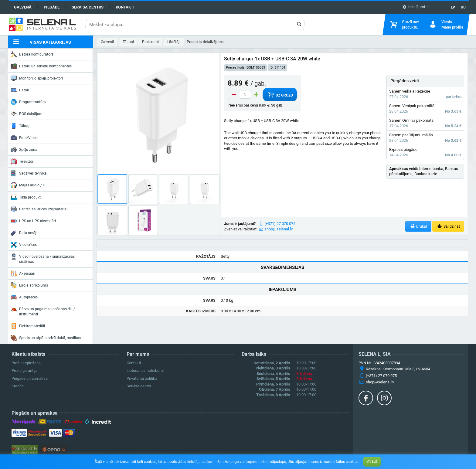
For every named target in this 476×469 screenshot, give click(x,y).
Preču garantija (24, 370)
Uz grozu (280, 94)
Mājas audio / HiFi (30, 185)
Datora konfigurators (32, 54)
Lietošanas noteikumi (145, 370)
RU (463, 7)
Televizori (22, 161)
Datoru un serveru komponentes (41, 66)
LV (453, 7)
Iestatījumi (413, 7)
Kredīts (18, 386)
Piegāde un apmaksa (30, 378)
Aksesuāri (23, 273)
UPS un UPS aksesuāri (33, 221)
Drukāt (418, 226)
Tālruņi (20, 126)
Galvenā (23, 7)
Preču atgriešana (26, 363)
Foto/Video (24, 138)
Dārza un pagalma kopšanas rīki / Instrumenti (43, 311)
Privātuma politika (142, 378)
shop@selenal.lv (278, 229)
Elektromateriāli (28, 326)
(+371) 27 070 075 (279, 223)
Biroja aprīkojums (29, 285)
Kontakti (125, 7)
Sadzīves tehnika (29, 173)
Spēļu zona (24, 150)
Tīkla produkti (26, 197)
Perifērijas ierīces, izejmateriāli (39, 209)
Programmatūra (28, 102)
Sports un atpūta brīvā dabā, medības (46, 338)
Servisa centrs (88, 7)
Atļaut (372, 461)
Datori (20, 90)
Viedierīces (24, 245)
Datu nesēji (24, 233)
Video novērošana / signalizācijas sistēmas (43, 258)
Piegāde (51, 7)
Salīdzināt (448, 226)
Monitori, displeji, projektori (37, 78)
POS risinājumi (27, 113)
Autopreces (24, 297)
